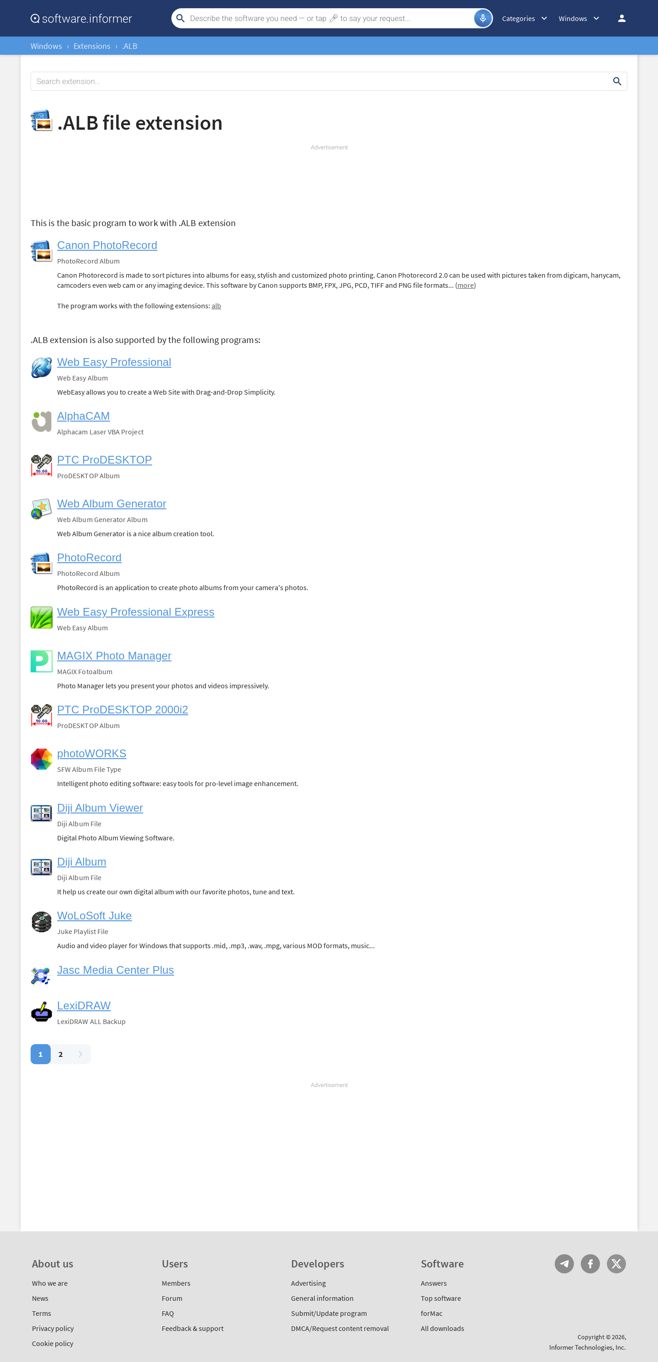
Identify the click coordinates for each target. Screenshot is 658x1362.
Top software (441, 1298)
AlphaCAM (83, 416)
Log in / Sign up (618, 18)
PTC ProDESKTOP (104, 460)
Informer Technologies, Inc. (587, 1347)
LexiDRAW (84, 1005)
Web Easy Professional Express (135, 612)
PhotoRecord (89, 557)
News (40, 1298)
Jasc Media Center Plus (115, 970)
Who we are (50, 1283)
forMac (431, 1313)
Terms (41, 1313)
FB (590, 1263)
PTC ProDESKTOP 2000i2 (122, 709)
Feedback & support (192, 1328)
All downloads (442, 1328)
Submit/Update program (329, 1313)
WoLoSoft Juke (94, 915)
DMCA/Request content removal (340, 1328)
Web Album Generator (111, 503)
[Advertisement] (329, 179)
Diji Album (81, 861)
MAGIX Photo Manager (114, 655)
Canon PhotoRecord (107, 245)
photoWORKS (92, 753)
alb (216, 305)
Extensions (92, 46)
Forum (172, 1298)
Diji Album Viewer (100, 808)
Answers (434, 1283)
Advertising (308, 1283)
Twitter (616, 1263)
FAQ (168, 1313)
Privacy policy (53, 1328)
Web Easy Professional (114, 362)
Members (176, 1283)
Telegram (564, 1263)
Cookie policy (52, 1343)
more (465, 285)
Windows (46, 46)
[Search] (330, 18)
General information (322, 1298)
